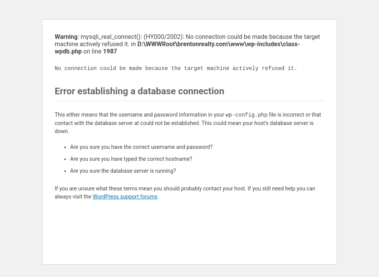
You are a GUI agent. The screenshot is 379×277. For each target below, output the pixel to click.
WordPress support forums (124, 197)
